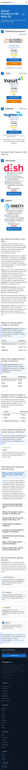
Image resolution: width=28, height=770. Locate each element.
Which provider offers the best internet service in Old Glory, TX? (13, 474)
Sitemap (3, 747)
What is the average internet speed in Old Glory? (12, 543)
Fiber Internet (5, 688)
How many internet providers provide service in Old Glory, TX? (12, 506)
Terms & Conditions (9, 677)
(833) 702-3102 (14, 229)
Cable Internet (5, 691)
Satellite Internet (5, 698)
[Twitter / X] (6, 766)
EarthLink (4, 708)
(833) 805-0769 (14, 97)
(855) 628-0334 (14, 132)
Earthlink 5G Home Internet (9, 344)
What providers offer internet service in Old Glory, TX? (12, 549)
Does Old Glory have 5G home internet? (13, 537)
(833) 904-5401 (14, 60)
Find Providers (14, 655)
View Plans (14, 63)
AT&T (3, 713)
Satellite (12, 85)
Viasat (3, 347)
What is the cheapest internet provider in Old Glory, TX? (12, 513)
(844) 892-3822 (14, 193)
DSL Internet (4, 693)
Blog (3, 735)
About (3, 754)
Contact (3, 759)
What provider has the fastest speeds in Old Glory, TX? (12, 519)
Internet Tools (5, 737)
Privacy (3, 677)
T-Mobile (4, 722)
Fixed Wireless (12, 47)
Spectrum (4, 715)
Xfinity (3, 710)
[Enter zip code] (14, 653)
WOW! (3, 727)
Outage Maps (5, 744)
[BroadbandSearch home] (7, 2)
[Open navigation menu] (26, 2)
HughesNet (4, 350)
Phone (16, 85)
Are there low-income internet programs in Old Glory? (12, 531)
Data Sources (5, 742)
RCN (3, 725)
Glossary (4, 740)
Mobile (18, 47)
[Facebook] (3, 766)
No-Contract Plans (6, 700)
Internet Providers (5, 686)
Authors (3, 757)
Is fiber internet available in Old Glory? (12, 525)
